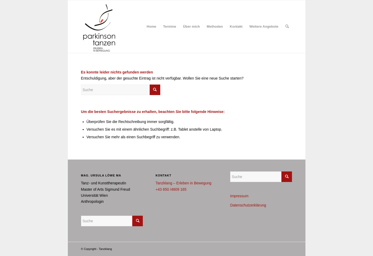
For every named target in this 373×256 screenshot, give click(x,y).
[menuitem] (151, 26)
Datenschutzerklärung (248, 205)
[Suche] (287, 26)
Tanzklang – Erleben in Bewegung (183, 183)
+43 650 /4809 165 (170, 189)
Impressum (239, 196)
